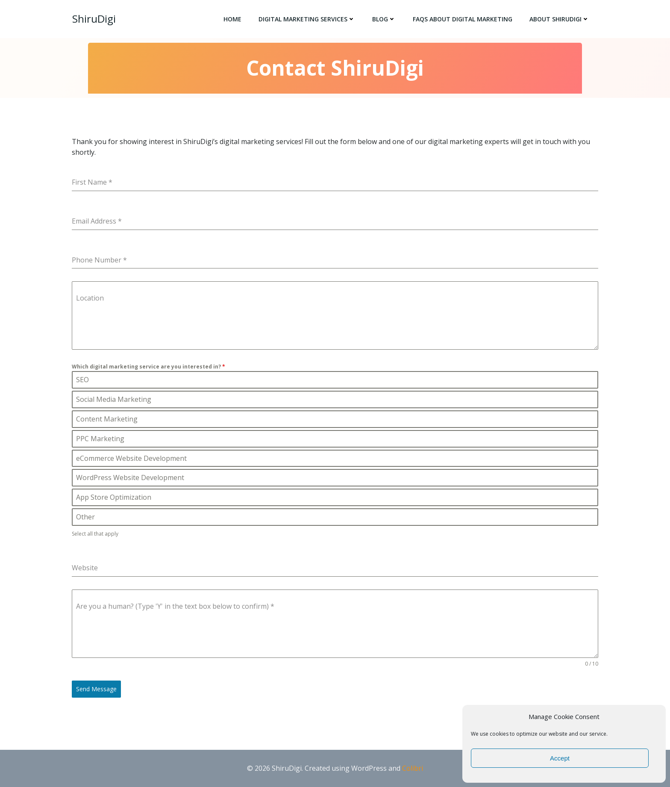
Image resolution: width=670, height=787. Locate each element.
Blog (384, 19)
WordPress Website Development (130, 480)
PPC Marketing (100, 440)
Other (85, 519)
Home (233, 19)
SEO (82, 382)
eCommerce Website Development (131, 460)
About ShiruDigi (560, 19)
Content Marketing (107, 421)
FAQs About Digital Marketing (463, 19)
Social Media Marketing (113, 401)
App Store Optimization (113, 499)
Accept (560, 758)
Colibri (412, 768)
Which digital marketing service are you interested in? (148, 367)
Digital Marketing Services (307, 19)
